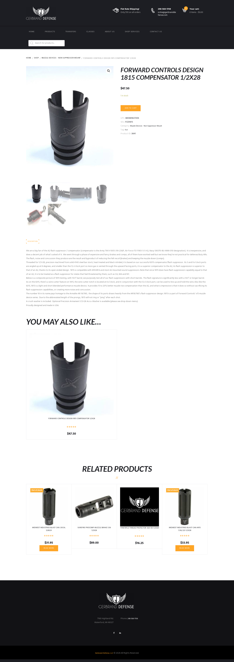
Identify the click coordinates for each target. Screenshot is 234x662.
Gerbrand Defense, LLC (104, 655)
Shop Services (132, 31)
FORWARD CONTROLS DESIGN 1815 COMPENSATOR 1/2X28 (71, 419)
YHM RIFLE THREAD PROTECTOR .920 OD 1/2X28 (139, 530)
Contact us (156, 31)
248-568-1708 (164, 9)
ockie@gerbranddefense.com (167, 14)
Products (50, 31)
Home (31, 31)
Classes (90, 31)
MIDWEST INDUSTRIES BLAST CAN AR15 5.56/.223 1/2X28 (185, 530)
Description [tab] (33, 242)
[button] (108, 71)
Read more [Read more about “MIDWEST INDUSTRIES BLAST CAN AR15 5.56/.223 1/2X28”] (184, 549)
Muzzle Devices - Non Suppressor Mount (63, 58)
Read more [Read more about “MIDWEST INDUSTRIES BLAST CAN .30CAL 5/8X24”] (48, 549)
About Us (110, 31)
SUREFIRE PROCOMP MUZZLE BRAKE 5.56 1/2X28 (94, 530)
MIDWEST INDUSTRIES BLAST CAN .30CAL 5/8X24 (49, 530)
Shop (36, 58)
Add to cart (131, 108)
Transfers (70, 31)
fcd (126, 130)
